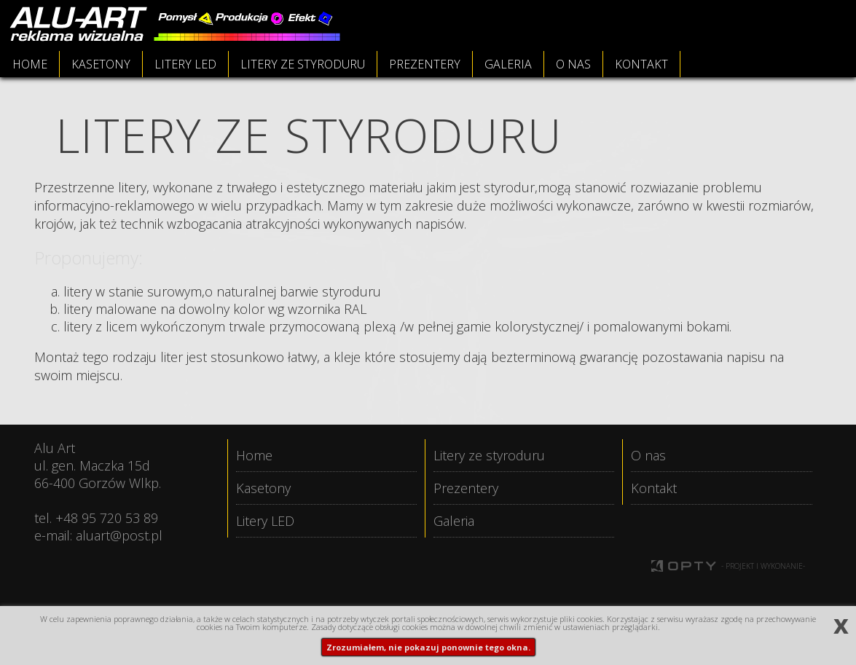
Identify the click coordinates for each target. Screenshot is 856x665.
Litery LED (265, 521)
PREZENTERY (424, 64)
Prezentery (465, 488)
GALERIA (508, 64)
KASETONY (100, 64)
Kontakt (654, 488)
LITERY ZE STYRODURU (302, 64)
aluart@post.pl (119, 535)
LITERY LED (185, 64)
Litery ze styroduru (489, 455)
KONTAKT (641, 64)
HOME (29, 64)
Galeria (453, 521)
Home (254, 455)
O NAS (573, 64)
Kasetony (263, 488)
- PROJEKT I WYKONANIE (763, 567)
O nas (648, 455)
